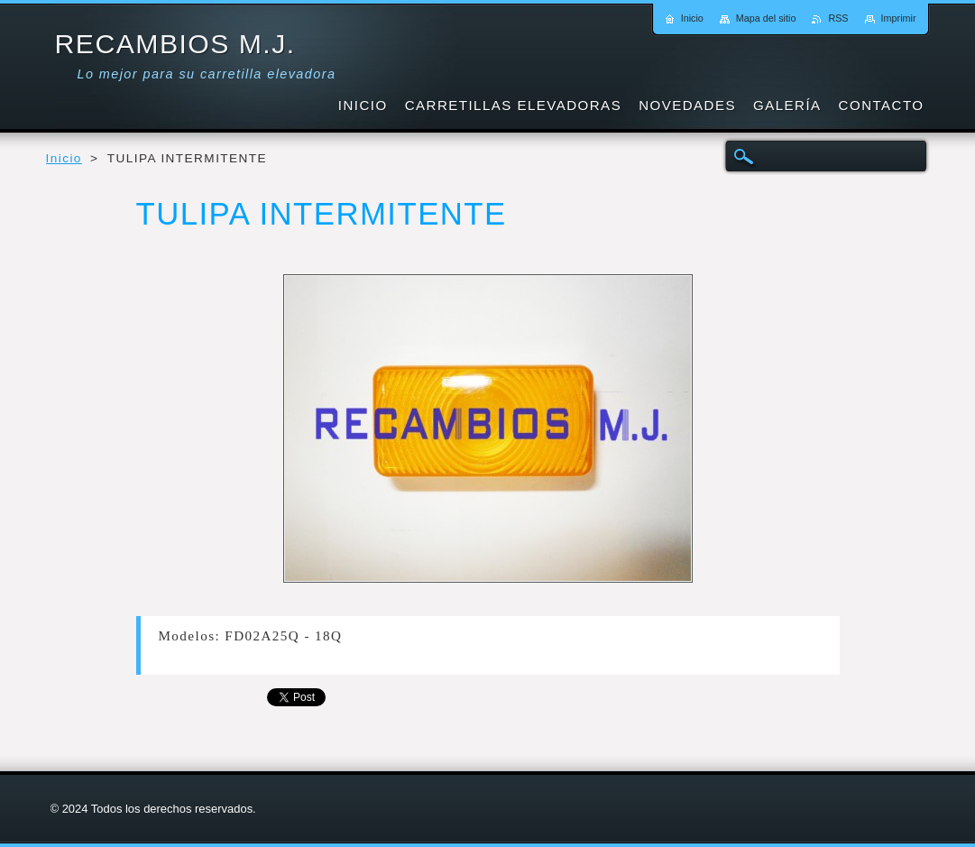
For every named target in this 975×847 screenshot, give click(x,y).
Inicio (64, 158)
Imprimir (898, 18)
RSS (838, 18)
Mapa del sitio (766, 18)
